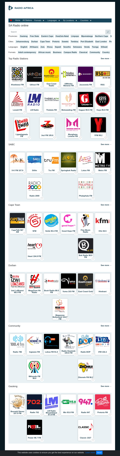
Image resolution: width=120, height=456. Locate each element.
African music (44, 52)
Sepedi (58, 47)
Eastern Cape (47, 36)
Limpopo (75, 36)
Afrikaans (34, 47)
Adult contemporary (27, 52)
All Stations (27, 20)
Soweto (65, 42)
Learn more (90, 453)
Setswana (77, 47)
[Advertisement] (76, 11)
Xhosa (49, 47)
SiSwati (104, 47)
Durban (34, 42)
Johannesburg (22, 42)
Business (57, 52)
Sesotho (67, 47)
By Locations (68, 20)
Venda (87, 47)
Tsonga (95, 47)
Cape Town (45, 42)
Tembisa (74, 42)
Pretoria (55, 42)
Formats (37, 20)
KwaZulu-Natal (62, 36)
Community (95, 52)
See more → (106, 59)
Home (17, 20)
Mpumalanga (87, 36)
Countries (84, 20)
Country (106, 52)
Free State (34, 36)
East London (101, 42)
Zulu (43, 47)
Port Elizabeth (87, 42)
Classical (83, 52)
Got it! (99, 453)
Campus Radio (70, 52)
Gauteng (24, 36)
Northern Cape (101, 36)
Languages (52, 20)
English (24, 47)
